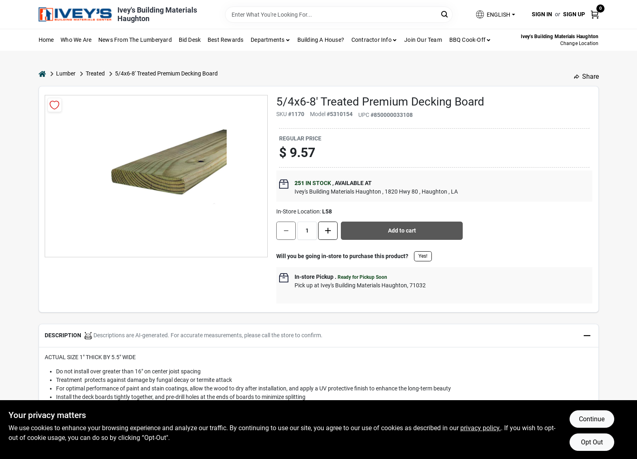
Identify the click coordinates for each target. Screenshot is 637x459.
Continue (591, 419)
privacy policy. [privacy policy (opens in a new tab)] (480, 428)
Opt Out (592, 442)
